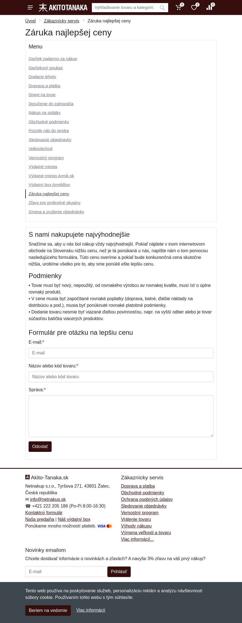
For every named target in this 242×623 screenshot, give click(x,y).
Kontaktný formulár (43, 512)
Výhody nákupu (136, 526)
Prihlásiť (119, 571)
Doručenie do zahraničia (51, 103)
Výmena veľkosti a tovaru (146, 532)
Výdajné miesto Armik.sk (51, 175)
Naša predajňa (39, 519)
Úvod (30, 21)
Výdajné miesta (43, 166)
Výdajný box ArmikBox (49, 184)
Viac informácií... (137, 539)
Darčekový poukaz (46, 67)
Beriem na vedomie (48, 610)
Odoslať (40, 446)
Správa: (37, 389)
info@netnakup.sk (47, 499)
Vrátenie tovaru (136, 519)
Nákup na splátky (44, 112)
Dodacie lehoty (42, 76)
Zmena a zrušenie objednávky (56, 211)
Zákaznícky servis (61, 21)
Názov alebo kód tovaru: (53, 366)
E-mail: (36, 342)
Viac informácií (90, 610)
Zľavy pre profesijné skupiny (54, 202)
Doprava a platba (44, 85)
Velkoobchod (40, 148)
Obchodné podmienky (49, 121)
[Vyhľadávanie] (124, 7)
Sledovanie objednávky (50, 139)
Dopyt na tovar (42, 94)
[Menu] (30, 7)
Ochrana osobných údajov (147, 499)
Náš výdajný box (74, 519)
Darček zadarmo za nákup (53, 58)
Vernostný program (46, 157)
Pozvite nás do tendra (49, 130)
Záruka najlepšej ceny (49, 193)
